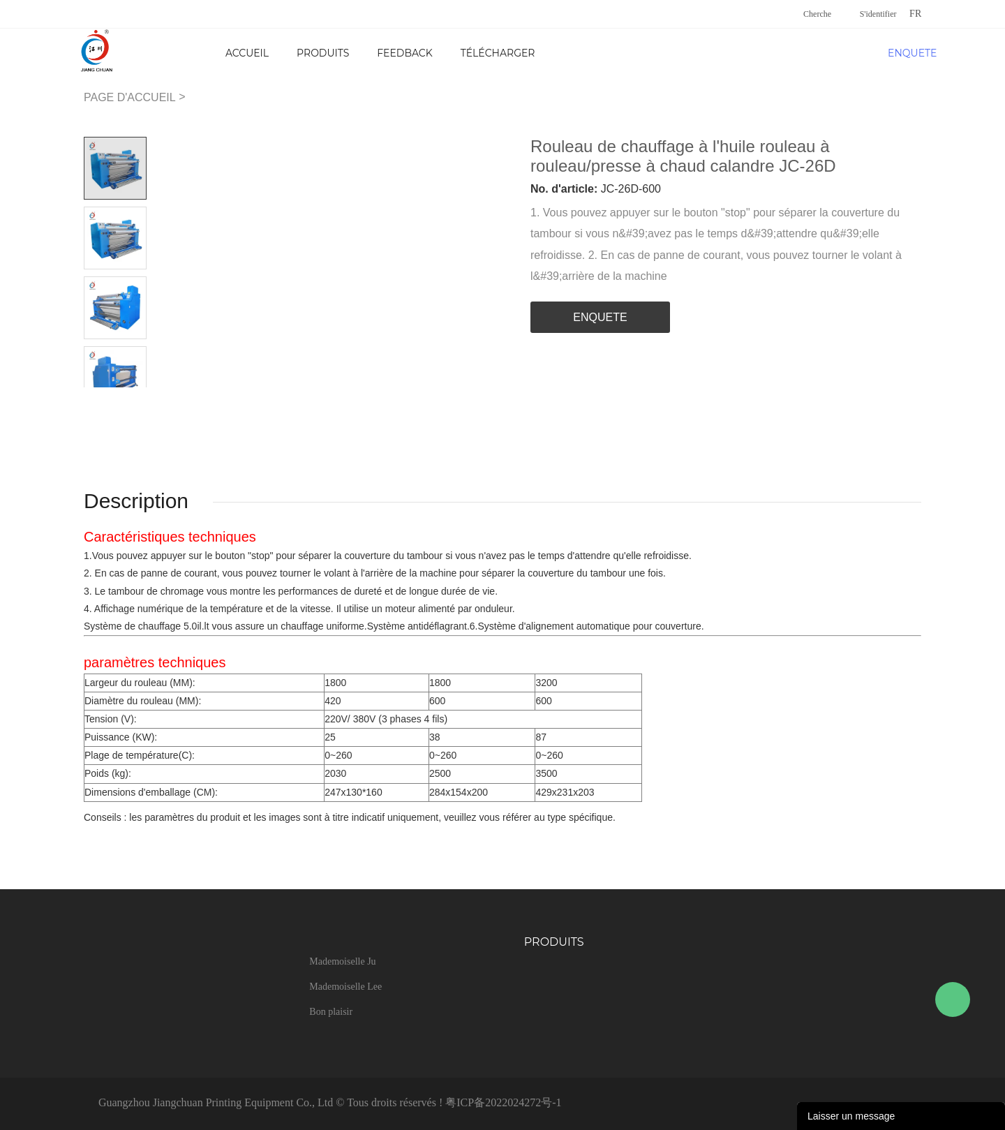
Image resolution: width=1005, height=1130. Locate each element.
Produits (323, 53)
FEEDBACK (404, 53)
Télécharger (498, 53)
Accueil (247, 53)
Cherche (817, 14)
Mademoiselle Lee (345, 986)
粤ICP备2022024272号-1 (503, 1102)
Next (131, 398)
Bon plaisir (330, 1011)
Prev (99, 398)
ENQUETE (910, 53)
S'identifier (878, 14)
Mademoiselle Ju (342, 961)
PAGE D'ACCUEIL (130, 97)
